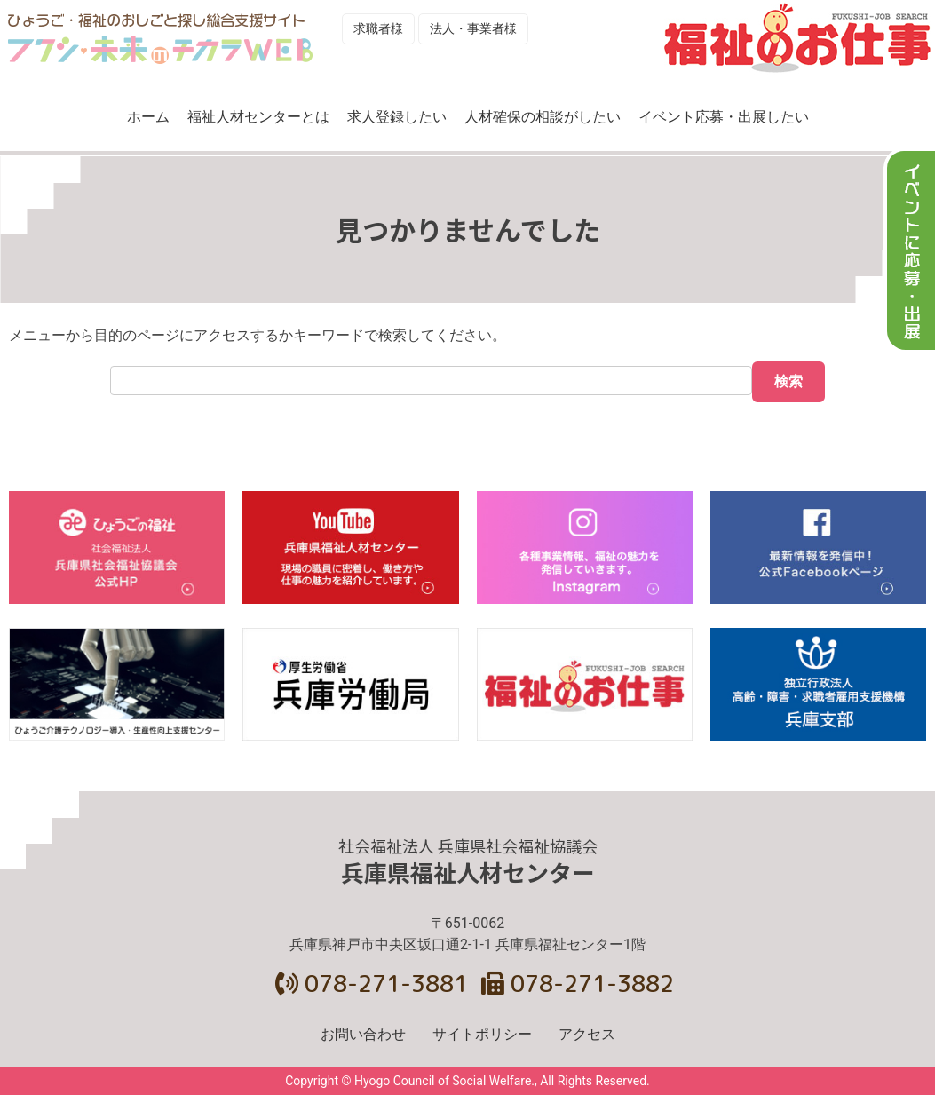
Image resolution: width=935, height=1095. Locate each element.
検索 (788, 381)
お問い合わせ (363, 1034)
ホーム (148, 116)
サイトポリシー (482, 1034)
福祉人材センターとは (258, 116)
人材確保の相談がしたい (542, 116)
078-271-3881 (371, 983)
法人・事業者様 (473, 28)
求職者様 (378, 28)
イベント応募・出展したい (723, 116)
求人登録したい (397, 116)
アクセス (587, 1034)
